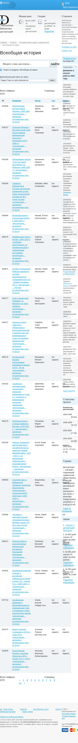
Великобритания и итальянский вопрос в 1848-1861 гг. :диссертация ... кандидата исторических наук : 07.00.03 (21, 223)
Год (53, 101)
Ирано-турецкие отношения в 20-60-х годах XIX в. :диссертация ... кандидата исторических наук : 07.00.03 (21, 637)
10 (20, 683)
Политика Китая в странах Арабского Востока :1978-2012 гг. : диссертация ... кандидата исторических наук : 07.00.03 (20, 429)
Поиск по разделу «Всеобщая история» (19, 70)
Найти (53, 64)
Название (16, 101)
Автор (37, 101)
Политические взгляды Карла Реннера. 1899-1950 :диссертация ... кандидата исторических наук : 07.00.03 (21, 114)
